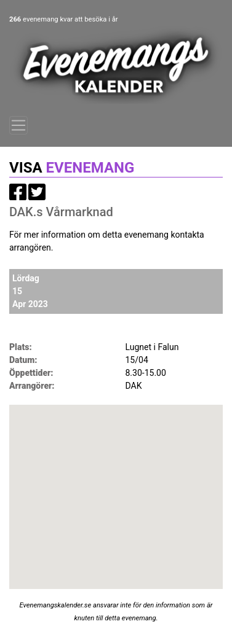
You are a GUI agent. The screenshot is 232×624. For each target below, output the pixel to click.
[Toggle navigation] (18, 125)
